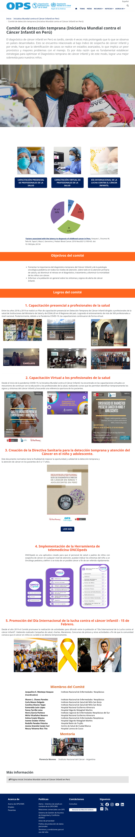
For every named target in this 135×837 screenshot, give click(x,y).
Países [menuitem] (89, 9)
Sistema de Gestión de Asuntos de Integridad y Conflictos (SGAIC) (51, 815)
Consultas (73, 804)
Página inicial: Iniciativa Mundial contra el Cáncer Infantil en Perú (40, 779)
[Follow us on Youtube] (117, 805)
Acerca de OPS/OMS (16, 804)
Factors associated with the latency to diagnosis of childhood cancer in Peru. (58, 238)
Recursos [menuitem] (98, 9)
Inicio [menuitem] (76, 9)
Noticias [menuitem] (108, 9)
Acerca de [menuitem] (119, 9)
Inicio (8, 18)
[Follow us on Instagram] (112, 805)
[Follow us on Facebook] (107, 805)
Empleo (11, 807)
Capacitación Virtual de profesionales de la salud (67, 183)
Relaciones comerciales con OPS (52, 809)
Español (125, 1)
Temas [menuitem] (82, 9)
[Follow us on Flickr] (101, 809)
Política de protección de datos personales (51, 825)
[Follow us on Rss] (106, 809)
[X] (102, 805)
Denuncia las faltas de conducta (83, 810)
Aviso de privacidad (46, 821)
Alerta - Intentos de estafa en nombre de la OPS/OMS (50, 805)
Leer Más (67, 529)
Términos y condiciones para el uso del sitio (51, 830)
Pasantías (12, 810)
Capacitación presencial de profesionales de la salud (31, 183)
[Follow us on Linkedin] (122, 805)
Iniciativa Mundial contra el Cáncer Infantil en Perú (36, 18)
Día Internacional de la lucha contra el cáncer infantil (104, 183)
